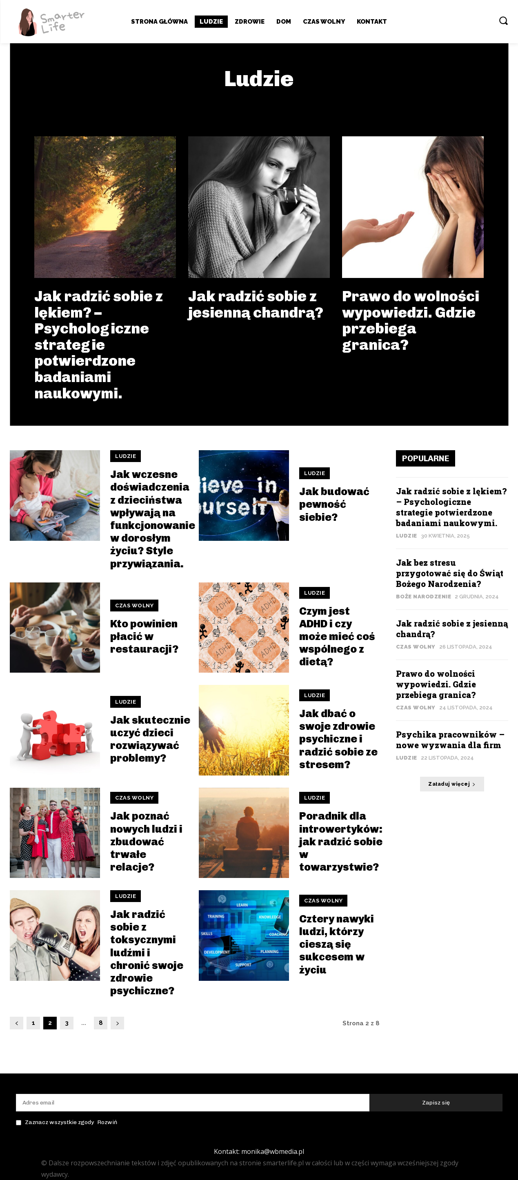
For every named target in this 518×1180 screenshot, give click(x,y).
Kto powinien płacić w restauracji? (144, 637)
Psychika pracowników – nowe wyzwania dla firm (450, 739)
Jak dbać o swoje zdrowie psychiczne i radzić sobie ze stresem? (338, 739)
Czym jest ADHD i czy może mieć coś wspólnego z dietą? (337, 637)
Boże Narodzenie (423, 596)
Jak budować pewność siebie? (334, 504)
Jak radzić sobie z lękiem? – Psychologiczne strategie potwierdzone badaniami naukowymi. (98, 344)
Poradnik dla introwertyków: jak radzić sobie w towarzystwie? (340, 841)
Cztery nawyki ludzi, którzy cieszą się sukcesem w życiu (336, 944)
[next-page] (117, 1023)
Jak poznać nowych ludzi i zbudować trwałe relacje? (146, 841)
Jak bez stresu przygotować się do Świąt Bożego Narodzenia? (449, 573)
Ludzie (125, 456)
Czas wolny (134, 605)
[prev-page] (16, 1023)
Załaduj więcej (452, 784)
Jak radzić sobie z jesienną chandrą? (255, 304)
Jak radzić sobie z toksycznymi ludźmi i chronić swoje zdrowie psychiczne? (146, 952)
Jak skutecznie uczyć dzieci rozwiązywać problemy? (150, 739)
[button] (503, 20)
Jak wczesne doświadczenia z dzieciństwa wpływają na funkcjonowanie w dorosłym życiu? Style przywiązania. (152, 519)
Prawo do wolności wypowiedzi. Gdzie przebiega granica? (410, 320)
